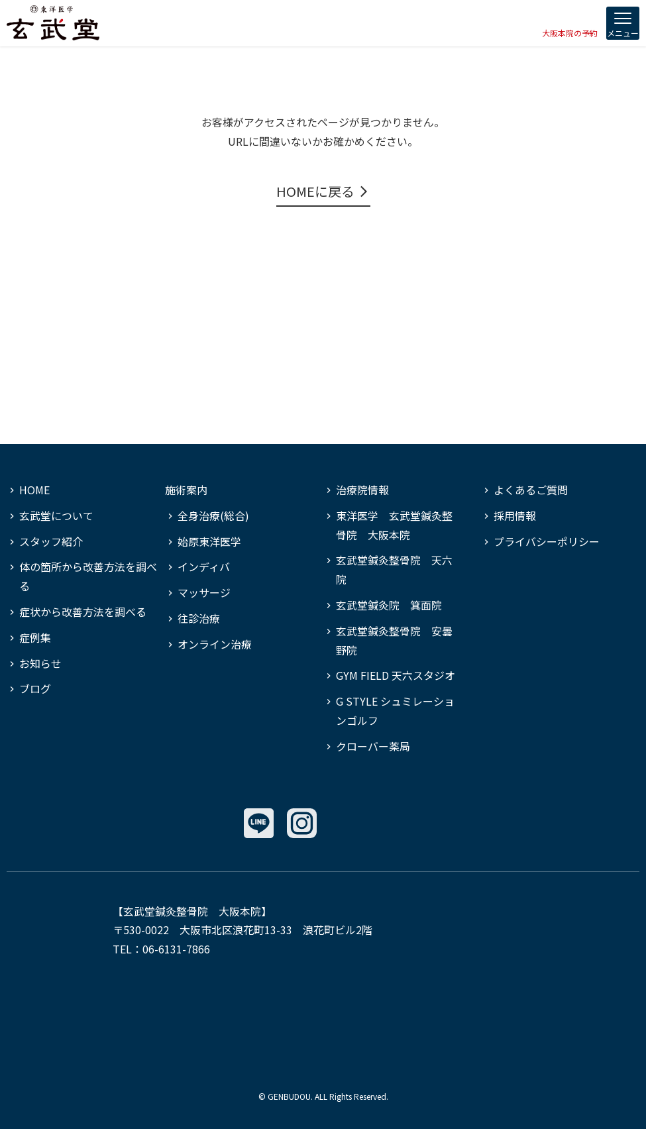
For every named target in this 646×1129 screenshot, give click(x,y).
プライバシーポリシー (547, 541)
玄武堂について (56, 515)
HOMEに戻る (315, 191)
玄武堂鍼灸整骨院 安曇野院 (394, 640)
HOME (34, 490)
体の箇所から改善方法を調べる (88, 576)
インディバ (204, 566)
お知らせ (40, 663)
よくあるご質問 (531, 490)
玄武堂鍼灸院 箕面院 (389, 605)
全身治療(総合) (213, 515)
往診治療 (199, 618)
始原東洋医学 (209, 541)
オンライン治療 (215, 644)
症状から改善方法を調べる (82, 611)
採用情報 (515, 515)
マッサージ (204, 592)
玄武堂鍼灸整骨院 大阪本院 (192, 911)
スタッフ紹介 (51, 541)
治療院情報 (362, 490)
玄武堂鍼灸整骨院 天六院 (394, 569)
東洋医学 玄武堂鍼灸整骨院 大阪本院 (394, 525)
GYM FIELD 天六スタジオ (395, 675)
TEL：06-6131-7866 (161, 949)
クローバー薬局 (373, 746)
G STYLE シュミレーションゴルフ (395, 710)
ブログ (35, 688)
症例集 (35, 637)
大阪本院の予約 (570, 32)
